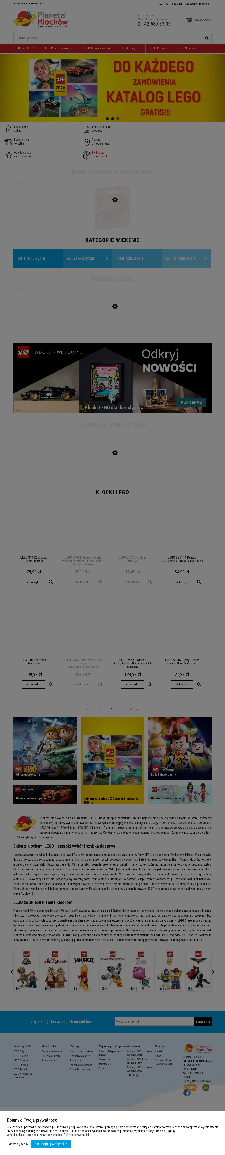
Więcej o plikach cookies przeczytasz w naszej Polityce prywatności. (48, 1134)
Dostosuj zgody (18, 1144)
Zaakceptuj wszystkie (51, 1144)
